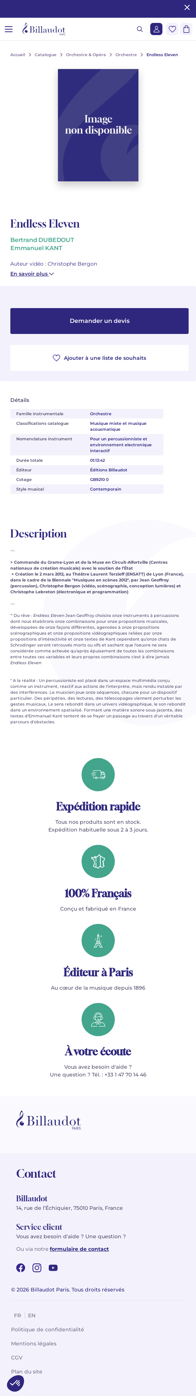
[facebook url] (20, 1267)
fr (17, 1315)
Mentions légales (33, 1343)
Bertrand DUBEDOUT (42, 239)
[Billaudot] (44, 29)
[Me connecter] (156, 29)
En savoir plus (32, 273)
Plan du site (26, 1371)
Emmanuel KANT (36, 248)
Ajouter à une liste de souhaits (99, 358)
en (31, 1315)
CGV (17, 1357)
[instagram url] (36, 1267)
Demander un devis (100, 320)
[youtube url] (53, 1267)
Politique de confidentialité (47, 1329)
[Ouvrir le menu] (9, 29)
